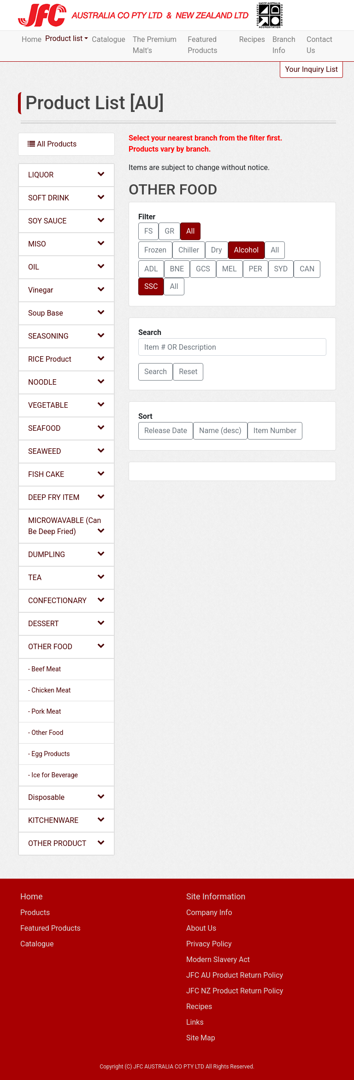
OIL (66, 266)
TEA (66, 577)
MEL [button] (229, 268)
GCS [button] (203, 268)
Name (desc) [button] (220, 430)
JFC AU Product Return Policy (234, 975)
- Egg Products (49, 753)
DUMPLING (66, 554)
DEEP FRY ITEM (66, 497)
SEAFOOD (66, 428)
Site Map (200, 1037)
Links (195, 1022)
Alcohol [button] (246, 250)
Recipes (252, 39)
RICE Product (66, 359)
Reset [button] (188, 371)
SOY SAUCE (66, 220)
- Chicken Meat (49, 690)
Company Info (209, 912)
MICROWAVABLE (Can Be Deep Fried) (66, 526)
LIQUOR (66, 174)
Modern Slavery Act (218, 959)
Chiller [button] (188, 250)
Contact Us (319, 45)
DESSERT (66, 623)
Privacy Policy (209, 943)
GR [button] (169, 231)
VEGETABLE (66, 405)
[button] (155, 372)
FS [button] (148, 231)
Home (31, 39)
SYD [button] (281, 268)
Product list (64, 38)
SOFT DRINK (66, 197)
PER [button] (255, 268)
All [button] (190, 231)
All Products (52, 144)
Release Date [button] (165, 430)
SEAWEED (66, 451)
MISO (66, 243)
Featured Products (202, 45)
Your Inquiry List (311, 69)
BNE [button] (177, 268)
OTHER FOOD (66, 646)
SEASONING (66, 335)
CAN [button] (307, 268)
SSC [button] (151, 286)
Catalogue (108, 39)
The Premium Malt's (155, 45)
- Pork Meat (44, 711)
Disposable (66, 797)
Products (35, 912)
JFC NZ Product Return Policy (234, 990)
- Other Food (45, 732)
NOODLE (66, 382)
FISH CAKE (66, 474)
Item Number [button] (275, 430)
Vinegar (66, 289)
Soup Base (66, 312)
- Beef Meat (44, 669)
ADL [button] (151, 268)
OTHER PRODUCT (66, 843)
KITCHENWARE (66, 820)
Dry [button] (216, 250)
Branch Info (283, 45)
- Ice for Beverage (53, 775)
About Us (201, 928)
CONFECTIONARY (66, 600)
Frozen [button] (155, 250)
